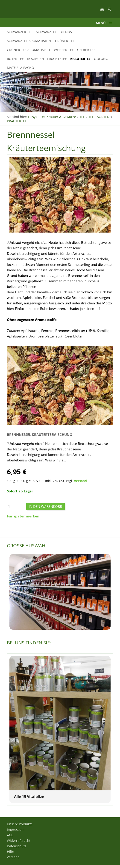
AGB (10, 835)
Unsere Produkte (20, 824)
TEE (82, 117)
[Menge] (15, 506)
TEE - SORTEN (99, 117)
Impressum (15, 829)
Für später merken (23, 516)
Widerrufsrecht (18, 840)
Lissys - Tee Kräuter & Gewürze (52, 117)
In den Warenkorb (45, 506)
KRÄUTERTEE (17, 121)
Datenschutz (16, 846)
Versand (80, 481)
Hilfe (10, 851)
